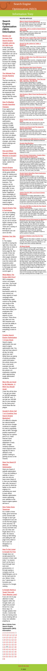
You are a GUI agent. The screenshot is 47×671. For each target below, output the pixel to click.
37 (13, 647)
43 (15, 649)
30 (7, 644)
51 (10, 654)
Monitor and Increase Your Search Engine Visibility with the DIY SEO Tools (8, 40)
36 (10, 647)
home (20, 666)
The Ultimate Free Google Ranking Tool (8, 76)
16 (10, 637)
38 (15, 647)
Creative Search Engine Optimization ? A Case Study (9, 337)
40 (7, 649)
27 (13, 642)
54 (4, 656)
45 (7, 652)
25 (7, 642)
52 (13, 654)
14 (4, 637)
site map (26, 666)
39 (4, 649)
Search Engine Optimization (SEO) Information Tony (24, 9)
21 (10, 640)
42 (13, 649)
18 (15, 637)
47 (13, 652)
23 (15, 640)
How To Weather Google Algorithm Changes (8, 104)
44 (4, 652)
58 (15, 656)
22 (13, 640)
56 (10, 656)
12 (13, 635)
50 (7, 654)
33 (15, 644)
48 (15, 652)
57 (13, 656)
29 (4, 644)
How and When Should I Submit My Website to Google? (9, 153)
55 (7, 656)
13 (16, 635)
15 (7, 637)
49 (4, 654)
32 (13, 644)
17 (13, 637)
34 (4, 647)
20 (7, 640)
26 (10, 642)
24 (4, 642)
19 (4, 640)
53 (15, 654)
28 (15, 642)
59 (4, 659)
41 (10, 649)
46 (10, 652)
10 (7, 635)
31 (10, 644)
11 (10, 635)
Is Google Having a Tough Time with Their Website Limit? (9, 592)
